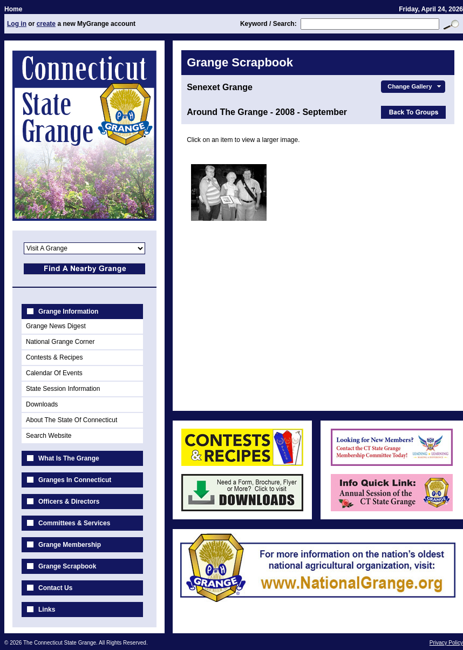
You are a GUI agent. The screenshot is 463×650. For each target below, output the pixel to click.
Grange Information (68, 311)
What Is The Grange (68, 458)
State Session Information (63, 388)
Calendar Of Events (54, 373)
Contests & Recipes (54, 357)
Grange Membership (69, 545)
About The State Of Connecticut (71, 420)
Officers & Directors (68, 501)
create (46, 24)
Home (13, 9)
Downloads (42, 404)
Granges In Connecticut (74, 480)
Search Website (49, 435)
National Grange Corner (60, 342)
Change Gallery (415, 86)
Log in (16, 24)
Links (46, 609)
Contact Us (55, 588)
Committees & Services (74, 523)
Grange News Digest (56, 326)
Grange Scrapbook (67, 566)
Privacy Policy (446, 643)
